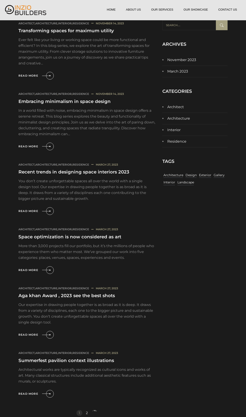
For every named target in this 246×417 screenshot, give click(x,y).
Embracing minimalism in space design (64, 101)
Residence (80, 23)
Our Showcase (195, 9)
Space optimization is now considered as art (69, 236)
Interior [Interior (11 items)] (169, 182)
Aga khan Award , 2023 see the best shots (66, 295)
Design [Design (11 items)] (191, 175)
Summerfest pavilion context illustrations (66, 360)
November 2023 (181, 60)
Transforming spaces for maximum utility (66, 30)
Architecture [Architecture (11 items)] (173, 175)
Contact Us (227, 9)
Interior (65, 23)
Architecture (46, 23)
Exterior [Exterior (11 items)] (205, 175)
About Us (133, 9)
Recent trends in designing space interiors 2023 (73, 172)
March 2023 (177, 71)
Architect (26, 23)
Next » (95, 413)
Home (111, 9)
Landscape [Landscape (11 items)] (185, 182)
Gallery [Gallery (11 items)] (219, 175)
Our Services (162, 9)
